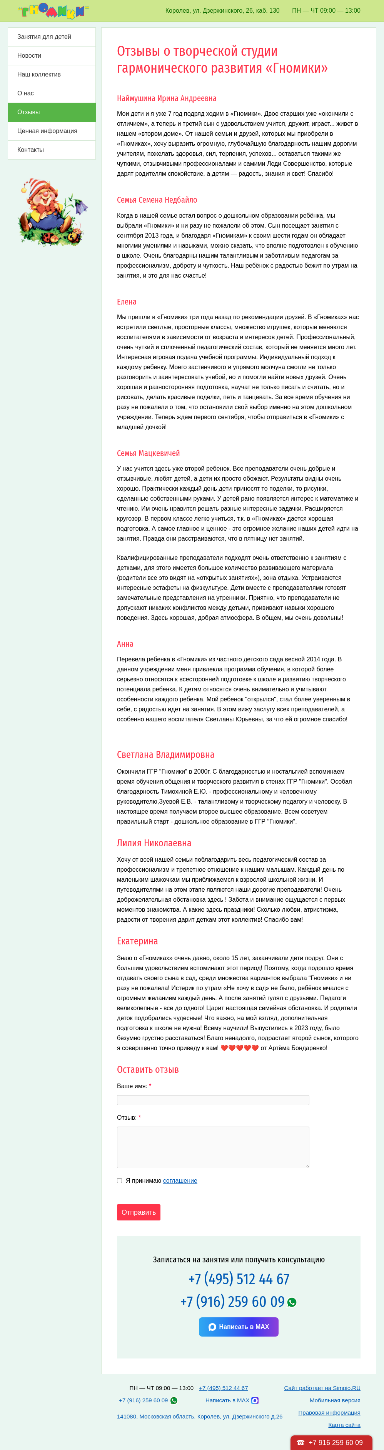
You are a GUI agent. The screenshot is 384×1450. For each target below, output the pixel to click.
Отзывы (28, 112)
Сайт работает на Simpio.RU (322, 1388)
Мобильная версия (335, 1400)
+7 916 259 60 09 (336, 1443)
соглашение (180, 1180)
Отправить (139, 1212)
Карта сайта (344, 1425)
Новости (29, 55)
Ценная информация (47, 131)
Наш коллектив (39, 74)
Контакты (30, 149)
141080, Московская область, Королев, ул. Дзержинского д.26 (199, 1416)
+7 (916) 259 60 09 (232, 1301)
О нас (25, 93)
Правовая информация (330, 1412)
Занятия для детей (44, 36)
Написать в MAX (239, 1327)
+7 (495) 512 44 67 (239, 1279)
